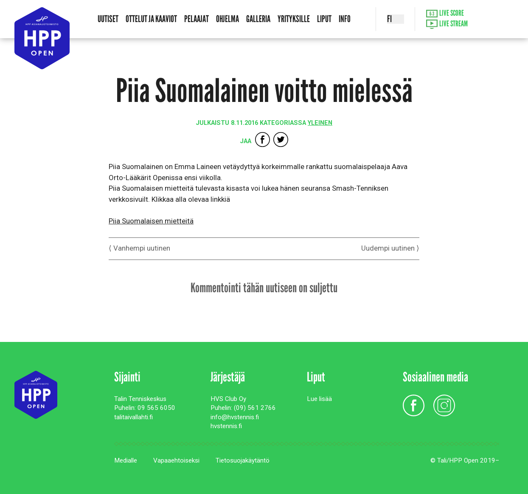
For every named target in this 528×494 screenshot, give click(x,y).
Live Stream (447, 24)
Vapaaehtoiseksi (176, 460)
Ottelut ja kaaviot (151, 19)
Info (345, 19)
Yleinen (320, 123)
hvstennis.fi (226, 426)
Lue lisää (319, 399)
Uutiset (108, 19)
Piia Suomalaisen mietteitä (151, 221)
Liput (324, 19)
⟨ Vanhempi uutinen (139, 248)
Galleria (258, 19)
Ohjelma (227, 19)
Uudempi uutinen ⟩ (390, 248)
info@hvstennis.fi (235, 417)
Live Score (445, 13)
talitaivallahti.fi (133, 417)
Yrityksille (294, 19)
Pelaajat (196, 19)
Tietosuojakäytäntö (243, 460)
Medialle (125, 460)
